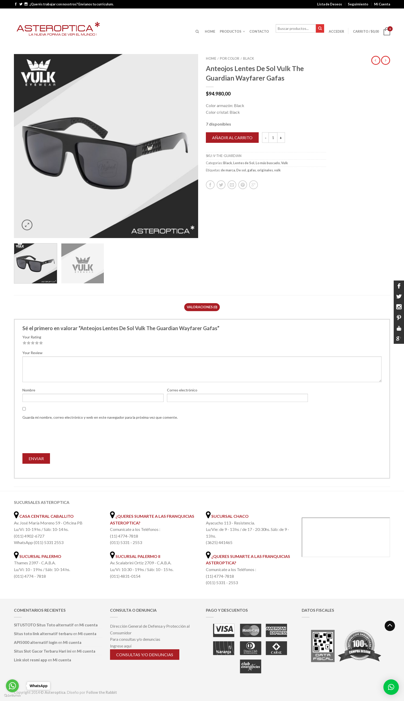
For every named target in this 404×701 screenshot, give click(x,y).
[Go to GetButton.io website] (12, 695)
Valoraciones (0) (202, 307)
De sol (241, 170)
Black (248, 58)
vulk (277, 170)
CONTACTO (259, 31)
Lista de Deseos (329, 4)
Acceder (336, 31)
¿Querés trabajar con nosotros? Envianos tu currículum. (71, 4)
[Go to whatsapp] (12, 685)
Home (211, 58)
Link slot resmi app (30, 660)
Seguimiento (358, 4)
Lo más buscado (268, 163)
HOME (210, 31)
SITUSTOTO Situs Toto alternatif (44, 625)
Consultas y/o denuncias (144, 654)
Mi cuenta (88, 625)
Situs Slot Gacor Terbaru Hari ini (42, 651)
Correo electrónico (182, 390)
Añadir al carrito (232, 137)
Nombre (28, 390)
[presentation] (61, 438)
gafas (251, 170)
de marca (228, 170)
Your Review (32, 352)
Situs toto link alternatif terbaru (43, 633)
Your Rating (31, 337)
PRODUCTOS (230, 31)
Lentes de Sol (243, 163)
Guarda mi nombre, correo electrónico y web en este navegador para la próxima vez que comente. (100, 417)
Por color (229, 58)
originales (265, 170)
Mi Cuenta (382, 4)
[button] (391, 687)
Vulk (284, 163)
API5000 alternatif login (35, 642)
